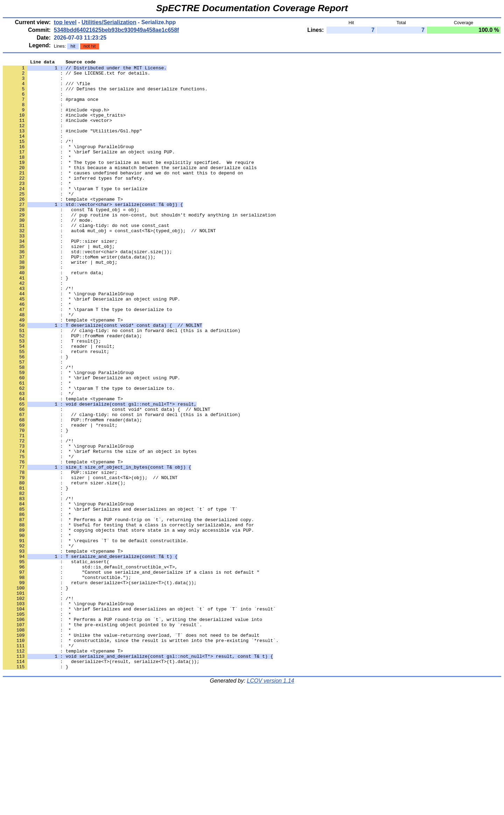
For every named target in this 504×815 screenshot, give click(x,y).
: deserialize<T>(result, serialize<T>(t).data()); (101, 782)
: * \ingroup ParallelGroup (68, 164)
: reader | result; (59, 404)
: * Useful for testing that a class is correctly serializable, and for (128, 618)
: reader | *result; (60, 498)
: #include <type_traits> (64, 126)
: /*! (38, 158)
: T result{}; (52, 397)
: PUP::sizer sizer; (60, 278)
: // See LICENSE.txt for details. (76, 76)
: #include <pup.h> (56, 120)
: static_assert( (56, 662)
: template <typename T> (63, 227)
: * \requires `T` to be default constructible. (95, 637)
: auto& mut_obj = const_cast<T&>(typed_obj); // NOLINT (109, 265)
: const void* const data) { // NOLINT (106, 479)
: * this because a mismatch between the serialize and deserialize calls (130, 189)
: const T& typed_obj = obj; (71, 240)
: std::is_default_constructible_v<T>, (90, 668)
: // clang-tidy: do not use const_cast (86, 259)
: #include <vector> (57, 133)
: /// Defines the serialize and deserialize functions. (105, 95)
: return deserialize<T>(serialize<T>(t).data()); (100, 687)
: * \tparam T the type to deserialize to (87, 360)
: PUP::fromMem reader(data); (72, 391)
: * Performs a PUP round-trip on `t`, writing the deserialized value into (132, 731)
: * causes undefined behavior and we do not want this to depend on (123, 196)
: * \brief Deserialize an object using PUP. (91, 347)
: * (37, 177)
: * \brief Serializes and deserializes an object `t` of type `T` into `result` (139, 719)
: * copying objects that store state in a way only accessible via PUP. (128, 624)
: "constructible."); (67, 681)
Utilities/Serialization (109, 22)
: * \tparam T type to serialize (75, 215)
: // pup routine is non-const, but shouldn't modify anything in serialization (139, 246)
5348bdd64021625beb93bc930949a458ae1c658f (116, 30)
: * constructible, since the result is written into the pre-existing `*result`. (141, 757)
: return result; (56, 410)
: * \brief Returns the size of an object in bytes (100, 530)
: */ (38, 221)
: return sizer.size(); (64, 568)
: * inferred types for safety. (74, 202)
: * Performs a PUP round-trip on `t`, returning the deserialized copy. (128, 612)
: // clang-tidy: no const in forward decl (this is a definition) (121, 385)
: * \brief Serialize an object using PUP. (89, 170)
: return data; (53, 315)
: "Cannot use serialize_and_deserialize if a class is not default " (131, 675)
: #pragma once (50, 107)
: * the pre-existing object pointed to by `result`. (102, 738)
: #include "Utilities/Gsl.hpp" (72, 145)
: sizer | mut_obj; (59, 284)
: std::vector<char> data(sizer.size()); (87, 290)
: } (35, 322)
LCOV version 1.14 (270, 803)
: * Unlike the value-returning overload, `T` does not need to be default (131, 750)
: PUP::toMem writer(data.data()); (79, 296)
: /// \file (46, 88)
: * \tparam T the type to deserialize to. (89, 454)
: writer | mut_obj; (60, 303)
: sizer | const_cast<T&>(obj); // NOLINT (90, 561)
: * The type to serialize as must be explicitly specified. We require (128, 183)
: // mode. (48, 252)
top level (65, 22)
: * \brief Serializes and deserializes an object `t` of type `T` (120, 599)
